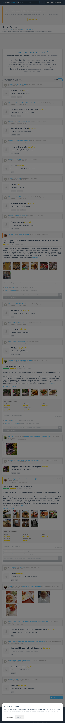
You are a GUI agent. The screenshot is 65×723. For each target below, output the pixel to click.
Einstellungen (9, 717)
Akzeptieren (19, 717)
